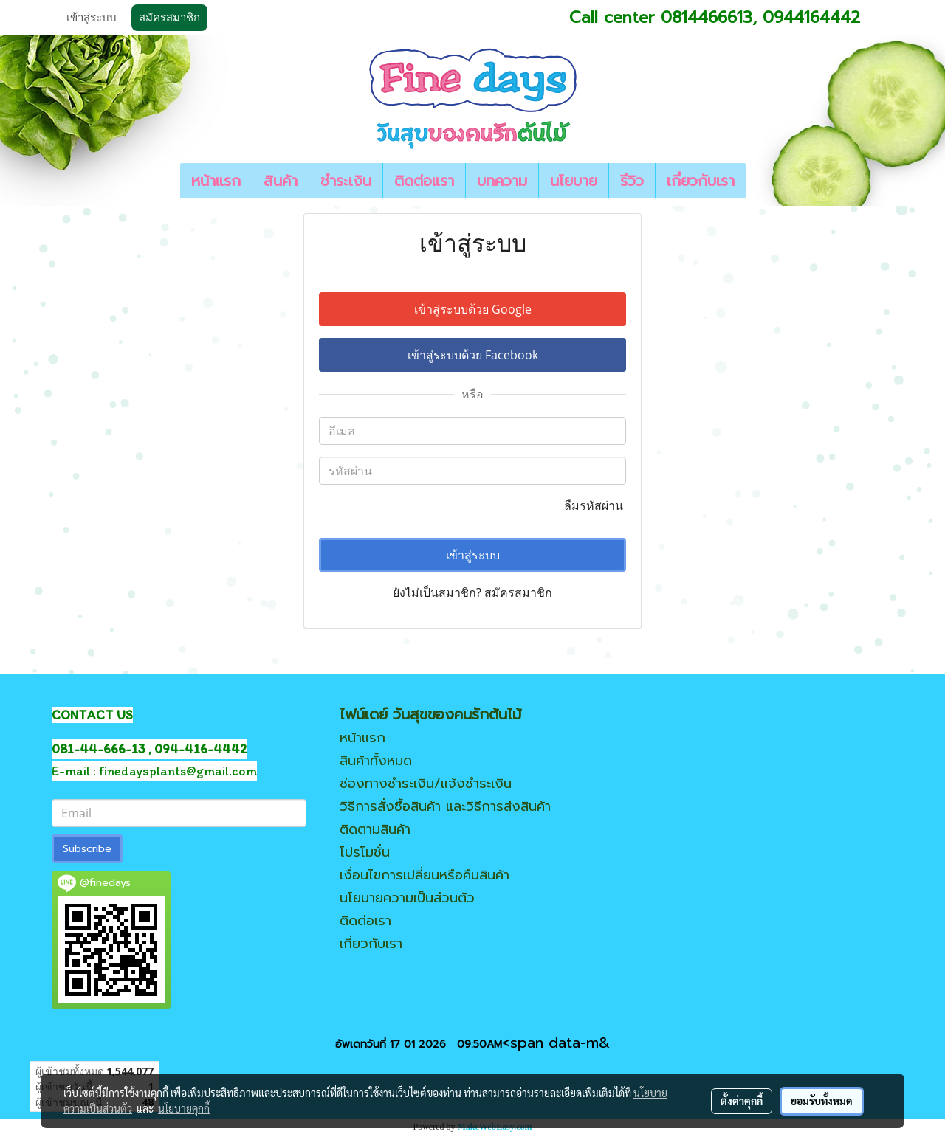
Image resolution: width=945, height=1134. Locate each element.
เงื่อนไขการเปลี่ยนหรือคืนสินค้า (424, 875)
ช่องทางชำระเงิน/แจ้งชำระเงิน (426, 783)
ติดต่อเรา (365, 920)
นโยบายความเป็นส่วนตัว (407, 898)
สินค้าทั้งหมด (376, 760)
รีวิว (632, 181)
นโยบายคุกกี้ (184, 1108)
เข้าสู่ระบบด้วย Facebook (473, 355)
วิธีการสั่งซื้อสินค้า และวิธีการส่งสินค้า (445, 806)
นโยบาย (573, 181)
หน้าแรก (216, 181)
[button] (759, 181)
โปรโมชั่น (365, 852)
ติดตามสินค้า (375, 829)
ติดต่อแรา (424, 181)
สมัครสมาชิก (169, 18)
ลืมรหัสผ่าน (595, 505)
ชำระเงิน (345, 181)
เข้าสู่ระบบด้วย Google (473, 309)
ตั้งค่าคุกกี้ (742, 1100)
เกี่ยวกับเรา (701, 181)
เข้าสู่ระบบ (91, 18)
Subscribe (87, 849)
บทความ (502, 181)
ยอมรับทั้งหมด (822, 1100)
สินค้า (281, 181)
